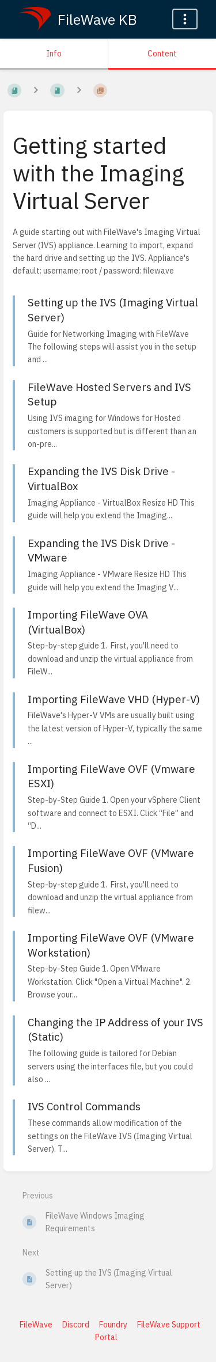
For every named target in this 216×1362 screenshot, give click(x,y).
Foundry (113, 1324)
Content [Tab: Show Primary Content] (162, 53)
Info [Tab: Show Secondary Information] (54, 53)
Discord (75, 1324)
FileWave (36, 1324)
